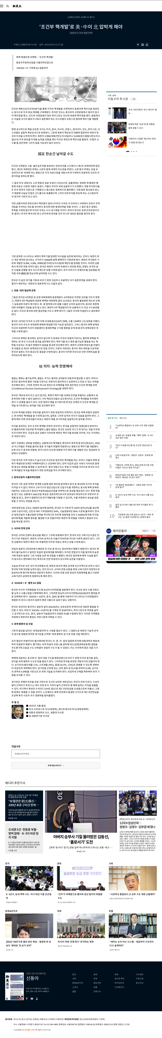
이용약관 (59, 1019)
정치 (74, 974)
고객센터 (51, 1019)
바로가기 (145, 531)
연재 (116, 974)
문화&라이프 (77, 983)
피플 (95, 987)
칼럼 (74, 991)
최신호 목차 (119, 978)
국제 (95, 978)
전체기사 (97, 991)
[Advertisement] (49, 234)
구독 (133, 99)
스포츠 (75, 987)
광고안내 (139, 983)
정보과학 (97, 983)
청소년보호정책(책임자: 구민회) (92, 1019)
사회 (74, 978)
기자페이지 (119, 987)
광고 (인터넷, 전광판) (30, 1019)
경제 (95, 974)
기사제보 (139, 974)
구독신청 (139, 978)
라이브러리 (119, 983)
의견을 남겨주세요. (22, 754)
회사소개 (17, 1019)
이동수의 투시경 (118, 99)
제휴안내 (43, 1019)
